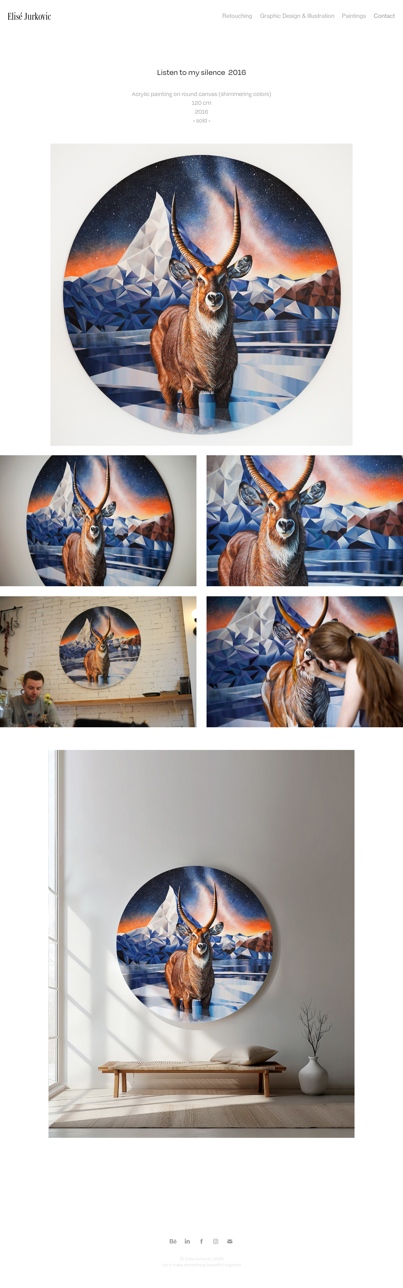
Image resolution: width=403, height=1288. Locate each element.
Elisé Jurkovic (29, 16)
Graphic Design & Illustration (297, 15)
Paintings (354, 15)
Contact (384, 15)
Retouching (237, 15)
